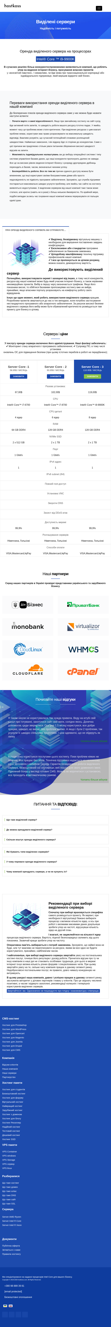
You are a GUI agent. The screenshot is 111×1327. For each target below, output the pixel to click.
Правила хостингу (11, 1254)
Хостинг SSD (9, 1139)
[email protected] (13, 1291)
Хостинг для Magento (13, 1037)
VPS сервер (8, 1164)
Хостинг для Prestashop (14, 1025)
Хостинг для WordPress (14, 1029)
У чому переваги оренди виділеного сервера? (31, 861)
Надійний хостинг (11, 1127)
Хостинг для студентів (13, 1089)
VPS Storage (8, 1160)
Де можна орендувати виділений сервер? (28, 829)
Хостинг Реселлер (11, 1122)
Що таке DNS (9, 1195)
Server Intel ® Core (11, 1221)
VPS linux (7, 1168)
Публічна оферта (11, 1245)
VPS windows (9, 1155)
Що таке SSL (8, 1203)
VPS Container (9, 1151)
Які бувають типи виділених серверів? (27, 851)
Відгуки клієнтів (10, 1064)
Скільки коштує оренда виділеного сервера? (30, 839)
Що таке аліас (9, 1191)
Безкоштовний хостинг (13, 1093)
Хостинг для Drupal (12, 1046)
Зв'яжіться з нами (11, 1250)
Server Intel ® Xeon (12, 1225)
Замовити (18, 376)
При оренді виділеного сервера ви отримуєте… (35, 230)
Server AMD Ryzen (11, 1217)
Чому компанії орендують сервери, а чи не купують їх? (36, 871)
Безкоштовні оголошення (18, 1297)
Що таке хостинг (10, 1183)
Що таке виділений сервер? (21, 819)
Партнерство (9, 1077)
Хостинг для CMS (11, 1050)
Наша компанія (10, 1069)
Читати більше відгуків (94, 741)
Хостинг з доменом (12, 1114)
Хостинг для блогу (11, 1118)
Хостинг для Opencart (13, 1033)
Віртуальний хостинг (12, 1102)
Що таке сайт (9, 1199)
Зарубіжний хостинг (12, 1110)
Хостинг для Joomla (12, 1041)
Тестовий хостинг (11, 1131)
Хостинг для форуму (12, 1097)
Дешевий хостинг (11, 1135)
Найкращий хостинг (12, 1106)
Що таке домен (10, 1187)
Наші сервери (9, 1073)
